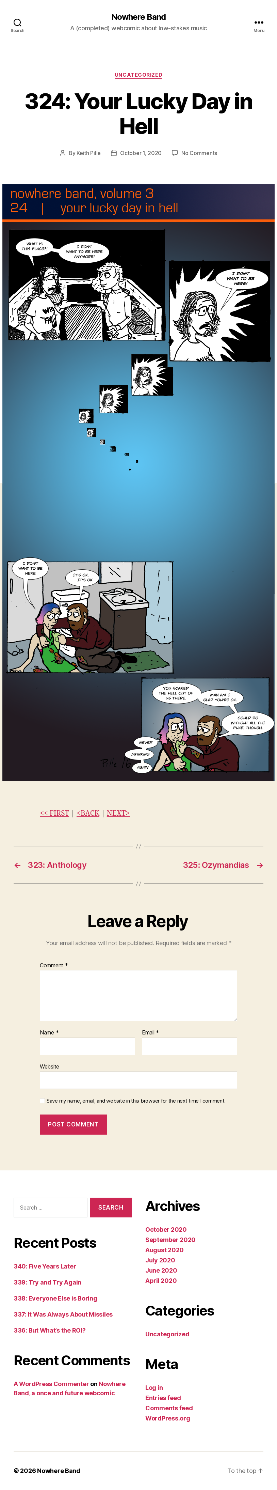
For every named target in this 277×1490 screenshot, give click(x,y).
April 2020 (161, 1280)
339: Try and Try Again (47, 1282)
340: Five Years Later (45, 1266)
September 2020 (170, 1239)
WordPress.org (167, 1418)
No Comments (199, 153)
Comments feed (169, 1408)
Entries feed (163, 1397)
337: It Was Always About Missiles (63, 1314)
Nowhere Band (138, 17)
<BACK (88, 813)
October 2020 (166, 1229)
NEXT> (118, 813)
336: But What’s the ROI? (50, 1330)
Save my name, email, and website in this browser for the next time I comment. (136, 1101)
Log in (154, 1387)
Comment (54, 966)
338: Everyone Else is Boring (55, 1298)
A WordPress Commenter (51, 1383)
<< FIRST (54, 813)
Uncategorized (138, 75)
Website (49, 1066)
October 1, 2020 (141, 153)
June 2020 (161, 1270)
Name (49, 1033)
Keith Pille (89, 153)
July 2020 (160, 1260)
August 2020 (164, 1250)
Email (150, 1033)
